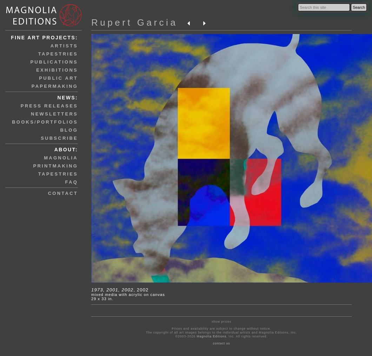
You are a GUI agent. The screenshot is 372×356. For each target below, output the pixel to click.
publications (54, 62)
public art (58, 78)
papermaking (55, 86)
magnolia (61, 157)
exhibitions (57, 70)
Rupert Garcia (134, 22)
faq (71, 182)
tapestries (58, 54)
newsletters (54, 114)
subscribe (59, 138)
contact (63, 193)
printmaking (55, 166)
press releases (49, 105)
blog (69, 130)
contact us (221, 343)
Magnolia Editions (211, 336)
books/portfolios (45, 122)
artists (64, 45)
